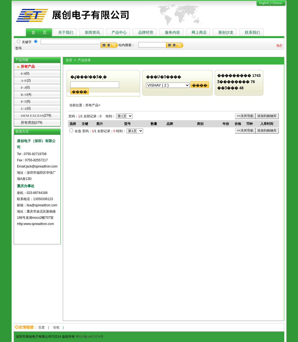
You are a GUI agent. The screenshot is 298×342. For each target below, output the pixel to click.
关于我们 (65, 32)
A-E (24, 80)
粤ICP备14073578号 (89, 336)
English (264, 3)
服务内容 (172, 32)
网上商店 (199, 32)
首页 (69, 60)
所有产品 (28, 66)
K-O (24, 95)
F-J (23, 88)
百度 (41, 327)
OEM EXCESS (32, 116)
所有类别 (28, 123)
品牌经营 (145, 32)
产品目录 (84, 60)
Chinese (277, 3)
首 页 (39, 32)
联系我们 (252, 32)
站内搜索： (127, 45)
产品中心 (119, 32)
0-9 (23, 73)
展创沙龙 (225, 32)
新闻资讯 (92, 32)
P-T (23, 102)
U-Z (24, 109)
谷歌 (56, 327)
